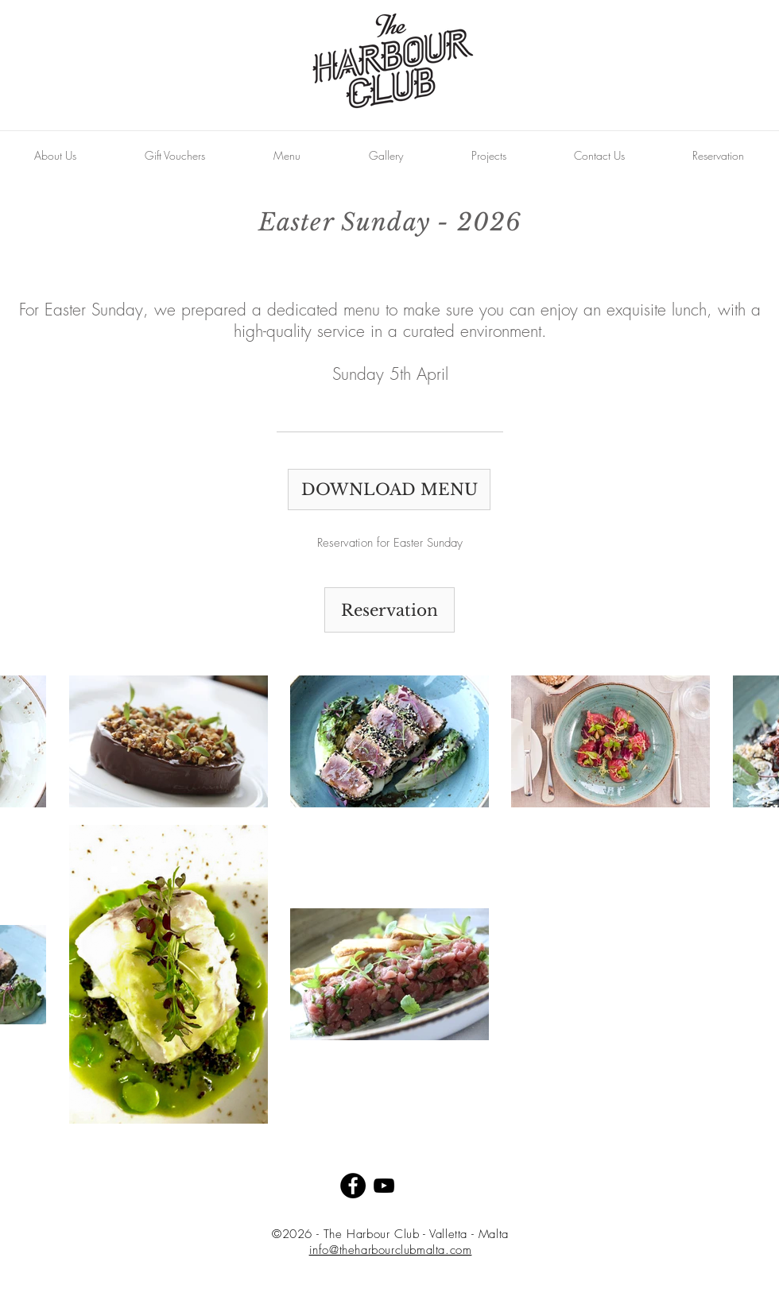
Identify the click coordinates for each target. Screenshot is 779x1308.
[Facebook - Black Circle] (353, 1185)
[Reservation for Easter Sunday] (389, 543)
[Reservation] (389, 610)
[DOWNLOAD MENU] (389, 489)
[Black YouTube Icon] (384, 1185)
